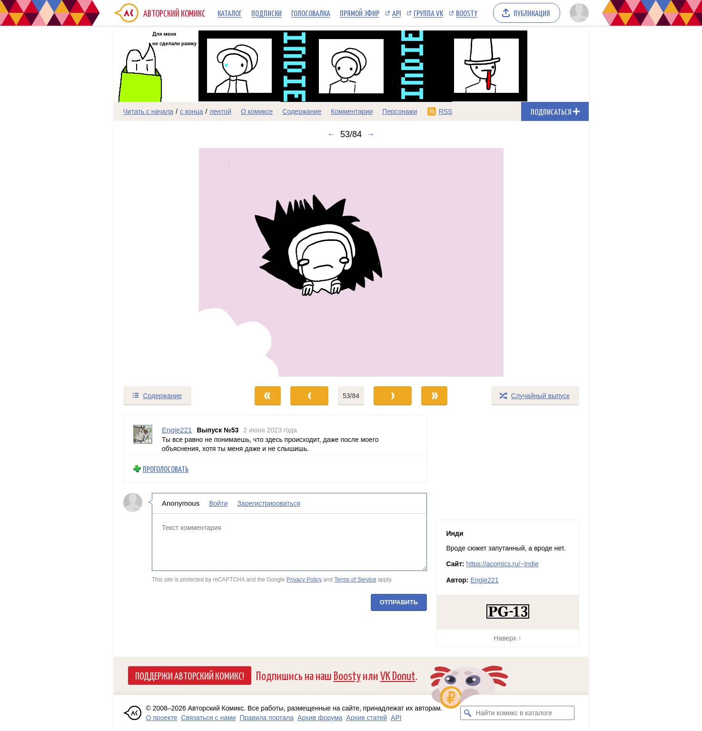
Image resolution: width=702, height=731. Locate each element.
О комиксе (257, 111)
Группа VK (428, 13)
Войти (218, 503)
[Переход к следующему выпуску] (351, 262)
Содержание (301, 111)
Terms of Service (355, 579)
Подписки (266, 13)
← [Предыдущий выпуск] (331, 134)
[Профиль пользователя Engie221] (142, 434)
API (396, 13)
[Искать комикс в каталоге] (467, 713)
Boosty (466, 13)
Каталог (230, 13)
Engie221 (484, 580)
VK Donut (397, 675)
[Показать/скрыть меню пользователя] (577, 13)
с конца (191, 111)
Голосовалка (310, 13)
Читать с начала (148, 111)
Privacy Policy (303, 579)
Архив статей (366, 717)
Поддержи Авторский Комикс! (189, 675)
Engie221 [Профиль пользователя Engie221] (177, 430)
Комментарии (352, 111)
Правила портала (266, 717)
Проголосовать (165, 468)
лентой (220, 111)
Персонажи (399, 111)
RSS (446, 111)
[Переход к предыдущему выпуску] (173, 262)
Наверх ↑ (507, 638)
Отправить (398, 601)
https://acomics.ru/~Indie (502, 564)
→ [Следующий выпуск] (370, 134)
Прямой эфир (359, 13)
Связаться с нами (208, 717)
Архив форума (319, 717)
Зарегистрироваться (268, 503)
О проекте (162, 717)
